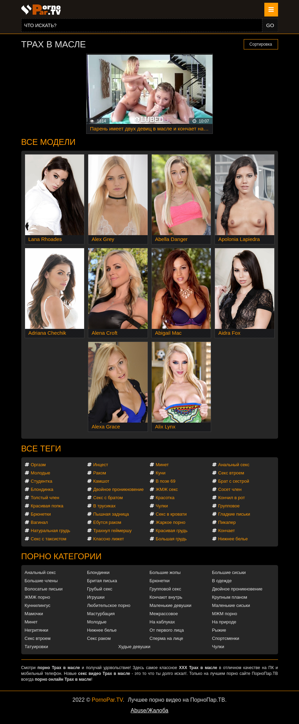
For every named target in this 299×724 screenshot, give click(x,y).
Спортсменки (225, 638)
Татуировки (36, 646)
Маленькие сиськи (231, 605)
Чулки (162, 505)
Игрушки (96, 597)
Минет (162, 464)
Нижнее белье (233, 538)
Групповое (229, 505)
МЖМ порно (224, 613)
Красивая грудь (172, 530)
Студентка (42, 481)
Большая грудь (171, 538)
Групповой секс (165, 588)
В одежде (222, 580)
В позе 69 (166, 481)
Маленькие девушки (171, 605)
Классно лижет (108, 538)
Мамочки (34, 613)
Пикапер (227, 522)
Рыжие (219, 630)
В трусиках (104, 505)
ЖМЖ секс (167, 489)
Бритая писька (102, 580)
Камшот (101, 481)
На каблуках (162, 621)
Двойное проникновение (118, 489)
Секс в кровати (171, 514)
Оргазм (38, 464)
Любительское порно (108, 605)
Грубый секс (100, 588)
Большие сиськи (229, 572)
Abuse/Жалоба (150, 710)
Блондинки (98, 572)
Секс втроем (231, 472)
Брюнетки (41, 514)
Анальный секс (234, 464)
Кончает (226, 530)
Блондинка (42, 489)
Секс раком (99, 638)
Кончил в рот (231, 497)
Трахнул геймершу (112, 530)
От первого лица (167, 630)
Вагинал (39, 522)
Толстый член (45, 497)
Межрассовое (164, 613)
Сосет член (230, 489)
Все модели (48, 142)
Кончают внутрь (166, 597)
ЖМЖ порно (37, 597)
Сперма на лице (166, 638)
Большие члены (41, 580)
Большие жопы (165, 572)
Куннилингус (37, 605)
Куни (161, 472)
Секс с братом (108, 497)
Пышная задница (111, 514)
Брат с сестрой (233, 481)
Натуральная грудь (50, 530)
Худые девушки (134, 646)
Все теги (41, 448)
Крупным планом (229, 597)
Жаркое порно (170, 522)
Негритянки (36, 630)
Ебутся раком (107, 522)
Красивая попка (47, 505)
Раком (99, 472)
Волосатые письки (44, 588)
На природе (224, 621)
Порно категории (61, 556)
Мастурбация (101, 613)
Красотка (165, 497)
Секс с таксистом (49, 538)
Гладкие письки (234, 514)
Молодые (40, 472)
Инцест (100, 464)
